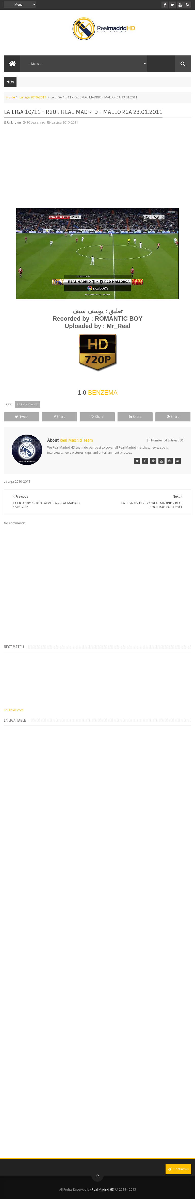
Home (10, 97)
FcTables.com (14, 710)
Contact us (178, 1169)
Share (59, 417)
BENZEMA (103, 392)
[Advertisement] (97, 165)
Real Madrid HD (103, 1189)
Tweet (21, 417)
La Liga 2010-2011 (33, 97)
